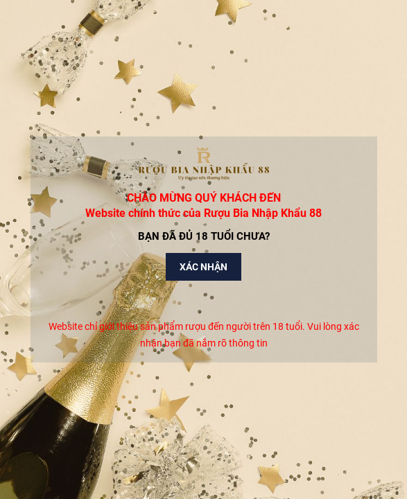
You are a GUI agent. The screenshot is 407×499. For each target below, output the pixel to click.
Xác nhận (203, 266)
